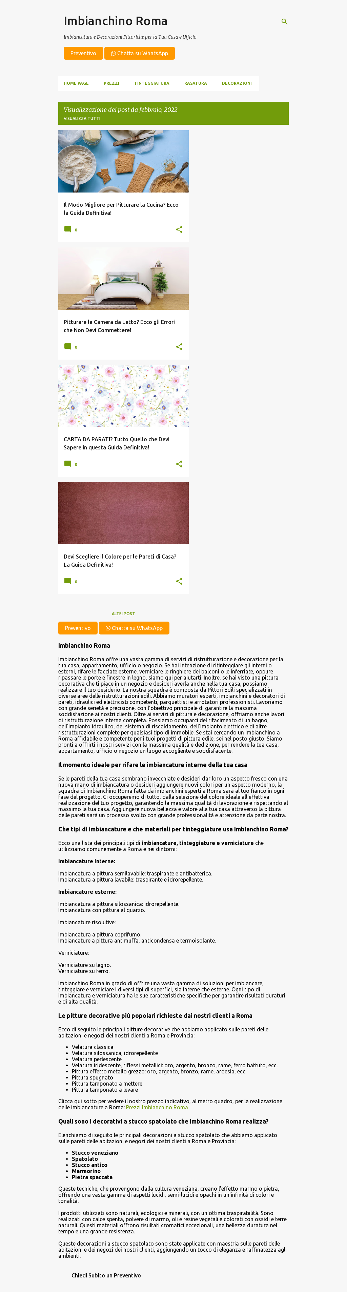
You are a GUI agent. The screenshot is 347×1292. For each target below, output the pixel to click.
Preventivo (83, 53)
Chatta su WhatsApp (139, 53)
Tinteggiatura (151, 83)
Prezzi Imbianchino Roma (157, 1107)
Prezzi (111, 83)
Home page (76, 83)
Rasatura (195, 83)
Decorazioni (237, 83)
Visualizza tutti (82, 118)
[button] (179, 229)
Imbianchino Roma (116, 20)
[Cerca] (285, 22)
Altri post (123, 613)
